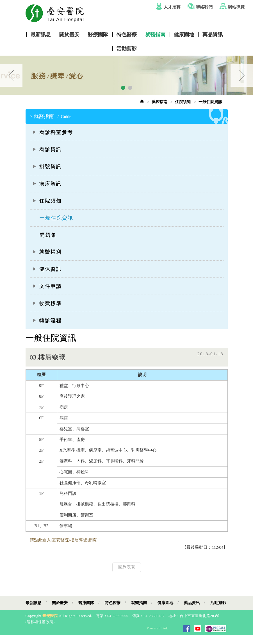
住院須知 (183, 102)
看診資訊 (47, 149)
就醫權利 (47, 252)
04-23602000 (117, 616)
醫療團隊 (98, 34)
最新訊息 (41, 34)
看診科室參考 (53, 132)
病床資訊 (47, 183)
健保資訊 (47, 269)
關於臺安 (69, 34)
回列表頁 (126, 567)
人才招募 (172, 7)
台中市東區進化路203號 (200, 616)
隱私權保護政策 (40, 622)
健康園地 (184, 34)
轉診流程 (47, 320)
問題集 (48, 235)
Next (242, 75)
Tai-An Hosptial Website (131, 13)
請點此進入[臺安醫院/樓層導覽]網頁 (63, 540)
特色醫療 (127, 34)
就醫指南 (155, 34)
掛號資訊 (47, 166)
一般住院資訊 (56, 218)
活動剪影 (127, 48)
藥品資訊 (212, 34)
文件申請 (47, 286)
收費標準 (47, 303)
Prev (11, 75)
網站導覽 (236, 7)
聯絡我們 (204, 7)
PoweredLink (157, 628)
